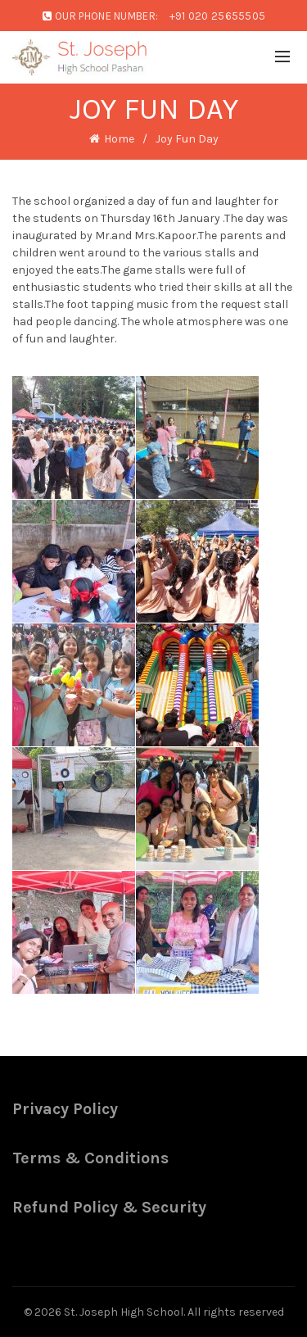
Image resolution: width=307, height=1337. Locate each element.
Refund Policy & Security (109, 1207)
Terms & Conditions (90, 1158)
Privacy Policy (65, 1108)
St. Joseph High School (123, 1312)
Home (119, 139)
